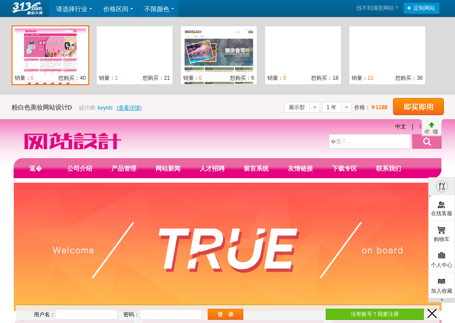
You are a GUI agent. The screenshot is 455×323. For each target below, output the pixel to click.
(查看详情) (129, 108)
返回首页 (28, 8)
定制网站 (424, 8)
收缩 (431, 128)
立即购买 (418, 106)
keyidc (105, 108)
